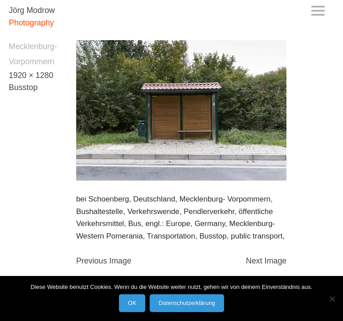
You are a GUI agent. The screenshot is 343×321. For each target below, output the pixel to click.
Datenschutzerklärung (187, 303)
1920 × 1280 (31, 75)
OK (132, 303)
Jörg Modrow (32, 10)
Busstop (23, 87)
